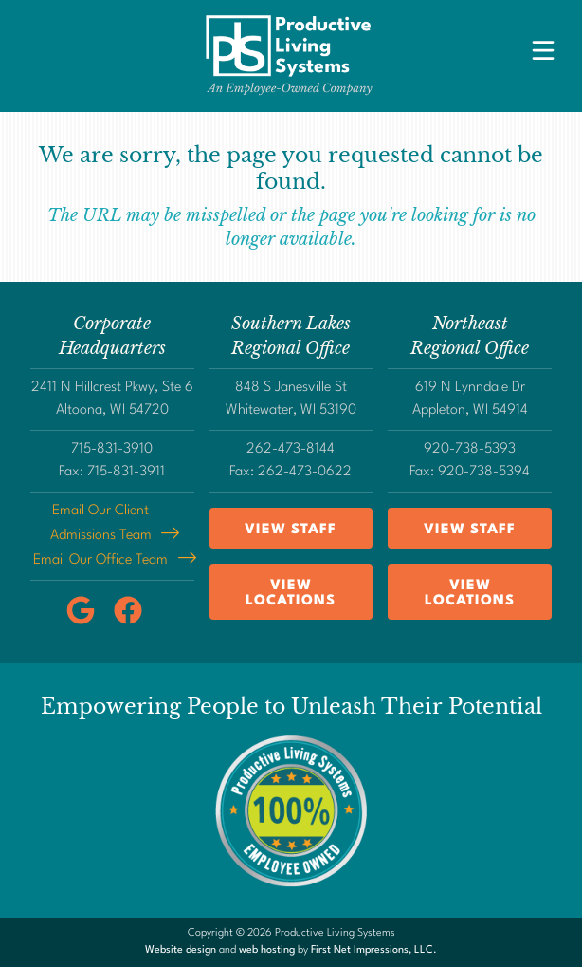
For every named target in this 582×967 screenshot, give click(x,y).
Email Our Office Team (100, 560)
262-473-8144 (290, 449)
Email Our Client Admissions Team (101, 523)
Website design (180, 950)
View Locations (291, 593)
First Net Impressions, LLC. (374, 950)
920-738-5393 (470, 449)
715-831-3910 (112, 449)
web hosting (267, 950)
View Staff (290, 530)
